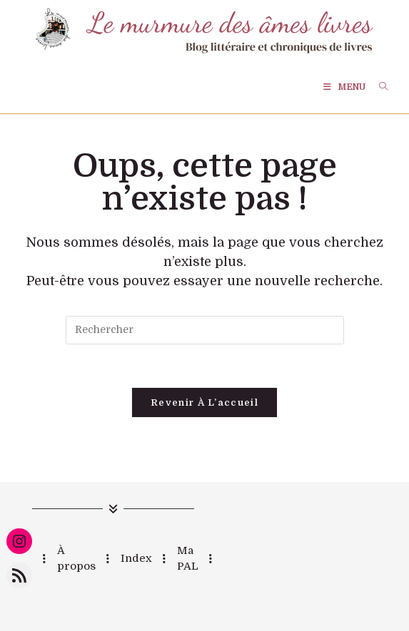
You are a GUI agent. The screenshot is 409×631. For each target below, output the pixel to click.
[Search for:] (378, 87)
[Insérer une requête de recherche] (205, 330)
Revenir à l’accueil (204, 402)
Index (136, 558)
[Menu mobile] (345, 87)
